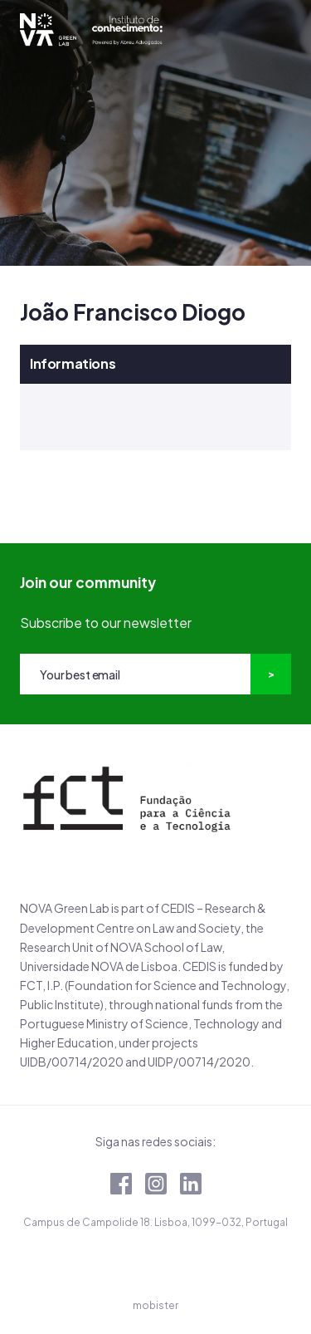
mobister (155, 1305)
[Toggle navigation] (278, 29)
